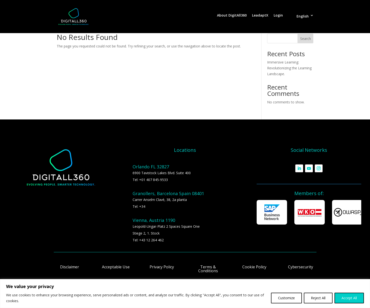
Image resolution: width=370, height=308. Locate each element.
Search (305, 38)
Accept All (349, 298)
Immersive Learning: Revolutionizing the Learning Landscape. (289, 68)
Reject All (318, 298)
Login (278, 16)
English (303, 16)
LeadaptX (260, 16)
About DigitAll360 (232, 16)
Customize (286, 298)
